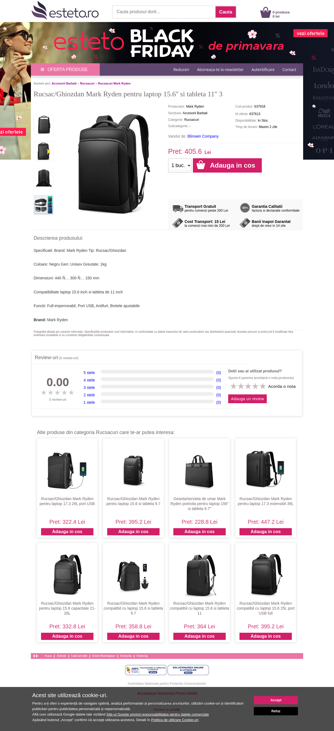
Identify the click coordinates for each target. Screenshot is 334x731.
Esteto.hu (125, 655)
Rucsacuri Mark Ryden (114, 83)
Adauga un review (247, 399)
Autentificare (263, 69)
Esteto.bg (142, 655)
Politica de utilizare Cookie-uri (174, 720)
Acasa (48, 655)
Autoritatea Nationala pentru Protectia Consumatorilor (167, 684)
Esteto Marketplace (103, 655)
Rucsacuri (87, 83)
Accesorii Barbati (64, 83)
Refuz (276, 711)
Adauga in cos (67, 531)
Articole (61, 655)
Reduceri (181, 69)
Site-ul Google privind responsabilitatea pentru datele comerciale (157, 714)
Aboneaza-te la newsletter (220, 69)
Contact (289, 69)
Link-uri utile (79, 655)
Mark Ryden (57, 320)
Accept (275, 700)
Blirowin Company (203, 136)
